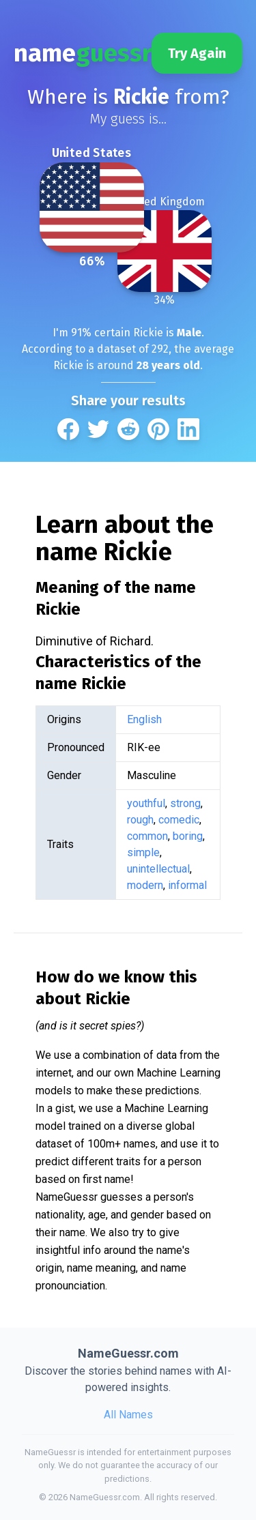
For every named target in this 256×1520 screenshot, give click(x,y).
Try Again (197, 53)
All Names (128, 1414)
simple (143, 852)
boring (188, 836)
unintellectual (158, 868)
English (144, 719)
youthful (146, 803)
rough (140, 819)
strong (185, 803)
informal (187, 885)
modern (145, 885)
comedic (178, 819)
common (147, 836)
